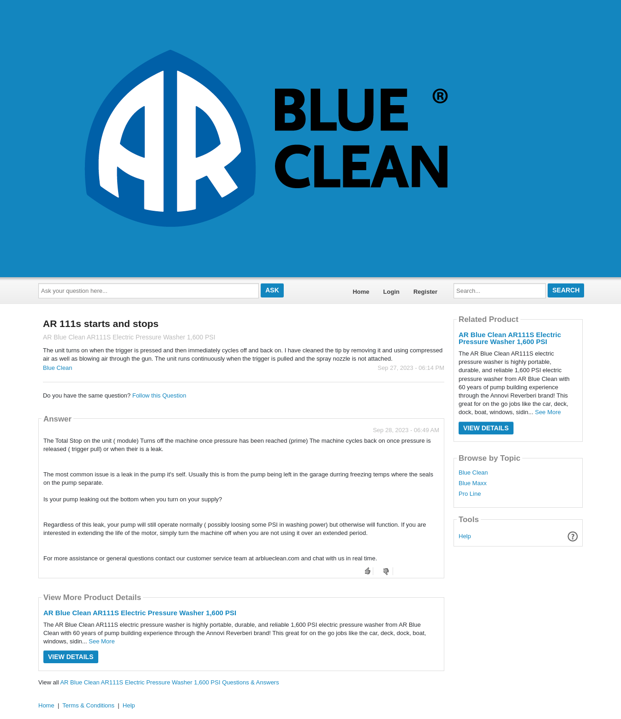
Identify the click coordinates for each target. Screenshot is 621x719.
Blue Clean (57, 367)
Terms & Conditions (88, 705)
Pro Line (470, 494)
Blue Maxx (473, 483)
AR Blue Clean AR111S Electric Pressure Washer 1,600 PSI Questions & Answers (169, 682)
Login (391, 291)
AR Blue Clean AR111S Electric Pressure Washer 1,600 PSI (139, 613)
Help (465, 536)
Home (360, 291)
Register (425, 291)
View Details (71, 656)
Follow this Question (159, 395)
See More (101, 641)
